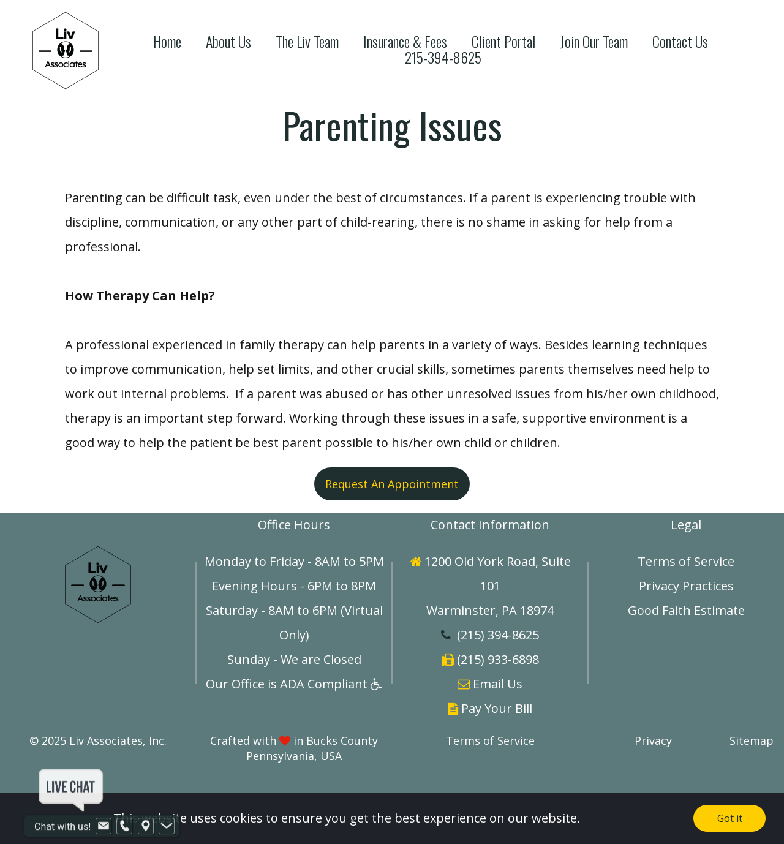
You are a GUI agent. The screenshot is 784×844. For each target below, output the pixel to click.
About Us (228, 41)
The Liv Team (307, 41)
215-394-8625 (443, 57)
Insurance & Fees (405, 41)
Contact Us (680, 41)
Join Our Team (594, 41)
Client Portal (503, 41)
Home (167, 41)
